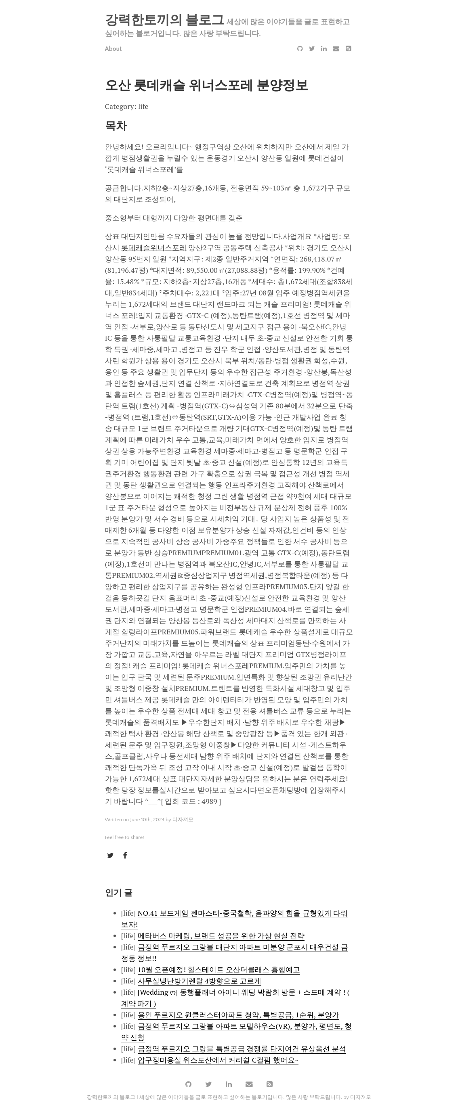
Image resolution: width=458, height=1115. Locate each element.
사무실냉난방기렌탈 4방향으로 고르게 (199, 980)
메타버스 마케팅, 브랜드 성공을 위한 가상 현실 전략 (221, 935)
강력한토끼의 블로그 (165, 20)
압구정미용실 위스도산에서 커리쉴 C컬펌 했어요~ (218, 1059)
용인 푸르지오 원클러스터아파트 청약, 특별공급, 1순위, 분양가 (238, 1014)
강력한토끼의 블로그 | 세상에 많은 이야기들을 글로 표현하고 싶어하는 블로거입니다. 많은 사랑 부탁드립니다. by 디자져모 (229, 1096)
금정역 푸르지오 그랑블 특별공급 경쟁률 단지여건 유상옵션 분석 (242, 1048)
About (113, 48)
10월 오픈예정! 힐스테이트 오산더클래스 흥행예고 (219, 969)
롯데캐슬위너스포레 (154, 247)
